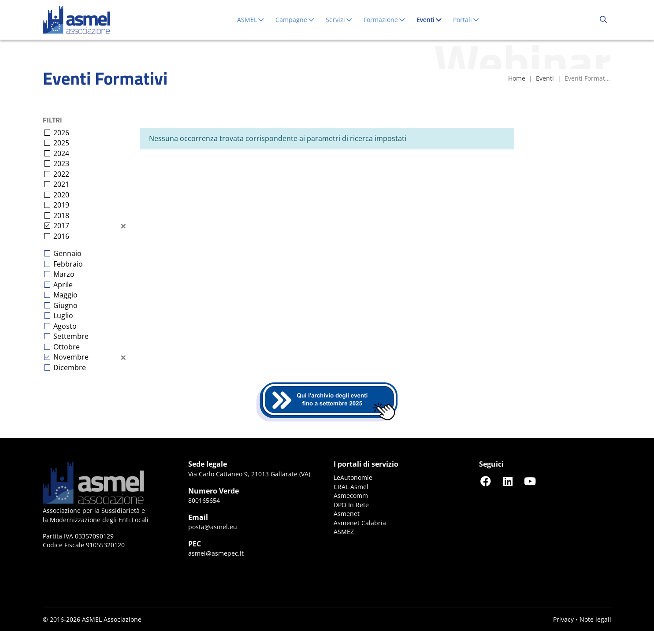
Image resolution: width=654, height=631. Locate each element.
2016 (61, 236)
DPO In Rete (351, 505)
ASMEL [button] (251, 19)
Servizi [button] (339, 19)
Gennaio (67, 253)
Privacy (563, 619)
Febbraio (68, 264)
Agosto (65, 326)
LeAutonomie (353, 477)
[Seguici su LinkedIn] (507, 481)
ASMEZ (344, 531)
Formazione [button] (385, 19)
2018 (61, 215)
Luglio (63, 315)
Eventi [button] (431, 19)
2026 (61, 132)
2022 (61, 174)
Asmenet (347, 513)
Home (516, 78)
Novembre (71, 357)
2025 (61, 143)
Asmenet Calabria (360, 523)
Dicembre (69, 367)
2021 (61, 184)
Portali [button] (466, 19)
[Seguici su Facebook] (485, 481)
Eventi (545, 78)
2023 (61, 163)
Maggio (65, 295)
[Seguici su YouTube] (529, 481)
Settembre (71, 336)
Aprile (63, 285)
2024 (61, 153)
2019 (61, 205)
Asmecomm (351, 495)
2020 (61, 195)
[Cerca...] (603, 20)
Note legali (595, 619)
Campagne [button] (295, 19)
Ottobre (66, 347)
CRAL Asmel (351, 487)
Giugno (65, 305)
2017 (61, 225)
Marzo (63, 274)
